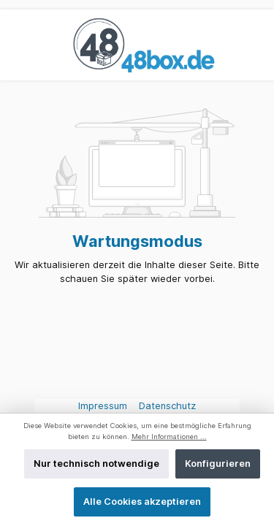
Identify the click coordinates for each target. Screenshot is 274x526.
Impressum (104, 405)
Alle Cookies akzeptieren (142, 501)
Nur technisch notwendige (96, 463)
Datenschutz (167, 405)
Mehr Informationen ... (169, 436)
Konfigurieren (218, 463)
